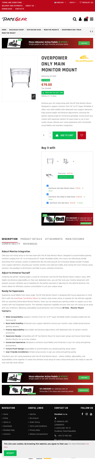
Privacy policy (35, 430)
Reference (45, 76)
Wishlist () (86, 2)
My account (34, 418)
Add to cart (64, 135)
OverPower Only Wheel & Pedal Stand (61, 197)
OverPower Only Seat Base (59, 203)
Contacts (19, 9)
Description (10, 239)
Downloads (7, 9)
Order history (35, 422)
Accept (10, 453)
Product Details (31, 239)
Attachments (54, 239)
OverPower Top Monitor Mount (26, 298)
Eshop (5, 418)
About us (30, 5)
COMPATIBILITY (11, 244)
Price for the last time (52, 93)
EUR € (73, 2)
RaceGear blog (8, 430)
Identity (33, 414)
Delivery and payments (12, 5)
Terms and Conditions (12, 2)
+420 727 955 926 (64, 436)
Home (5, 414)
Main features (75, 239)
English (60, 2)
